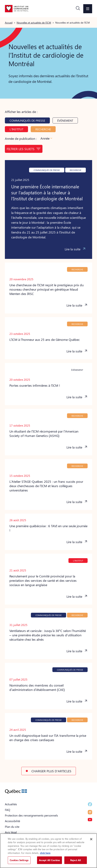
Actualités (11, 804)
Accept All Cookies (49, 860)
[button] (77, 8)
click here (45, 852)
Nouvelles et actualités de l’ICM (34, 22)
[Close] (91, 839)
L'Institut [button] (16, 129)
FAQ (7, 810)
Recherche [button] (43, 129)
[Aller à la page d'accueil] (16, 8)
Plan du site (12, 826)
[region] (48, 850)
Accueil (8, 22)
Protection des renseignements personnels (31, 815)
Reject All (75, 860)
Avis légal (11, 832)
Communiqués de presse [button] (27, 120)
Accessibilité (12, 821)
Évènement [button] (65, 120)
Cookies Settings (19, 860)
